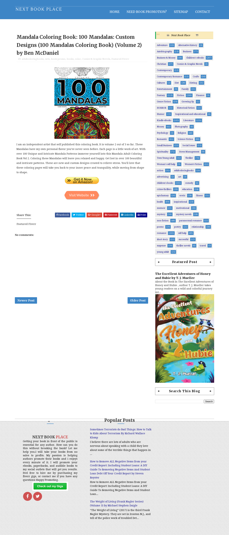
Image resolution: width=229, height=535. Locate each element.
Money (160, 128)
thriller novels (183, 247)
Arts (47, 61)
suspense (161, 247)
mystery (161, 216)
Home (114, 12)
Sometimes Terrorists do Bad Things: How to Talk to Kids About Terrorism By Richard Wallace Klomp (112, 435)
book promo (58, 61)
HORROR (161, 110)
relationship (197, 229)
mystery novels (183, 216)
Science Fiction (185, 141)
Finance (200, 97)
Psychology (162, 135)
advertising (162, 178)
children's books (165, 185)
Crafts (196, 78)
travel (202, 247)
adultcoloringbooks (33, 61)
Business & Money (166, 60)
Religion (181, 135)
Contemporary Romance (169, 78)
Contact (202, 12)
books (70, 61)
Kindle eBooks (164, 122)
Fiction (180, 97)
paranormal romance (190, 222)
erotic (182, 197)
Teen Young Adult (165, 160)
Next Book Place (180, 37)
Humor (160, 116)
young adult (163, 254)
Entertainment (164, 91)
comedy (189, 185)
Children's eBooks (195, 60)
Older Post (137, 303)
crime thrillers (164, 191)
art (179, 178)
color (78, 61)
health (160, 204)
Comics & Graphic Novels (96, 61)
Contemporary (164, 72)
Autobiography (164, 53)
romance (161, 235)
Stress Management (189, 153)
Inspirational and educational (190, 116)
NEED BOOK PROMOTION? (146, 12)
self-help (182, 235)
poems (160, 229)
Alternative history (187, 47)
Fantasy (161, 97)
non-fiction (162, 222)
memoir (161, 210)
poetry (177, 229)
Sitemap (181, 12)
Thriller (189, 160)
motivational (182, 210)
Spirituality (162, 153)
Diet (176, 85)
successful (183, 241)
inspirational (180, 204)
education (187, 191)
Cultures (161, 85)
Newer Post (26, 303)
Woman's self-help (166, 166)
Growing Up (187, 103)
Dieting (193, 85)
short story (162, 241)
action (160, 172)
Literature (188, 122)
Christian (161, 66)
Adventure (162, 47)
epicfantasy (162, 197)
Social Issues (188, 147)
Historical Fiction (185, 110)
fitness (199, 197)
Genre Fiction (163, 103)
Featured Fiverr (121, 61)
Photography (180, 128)
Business (186, 53)
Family (184, 91)
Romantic (162, 141)
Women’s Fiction (192, 166)
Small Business (164, 147)
